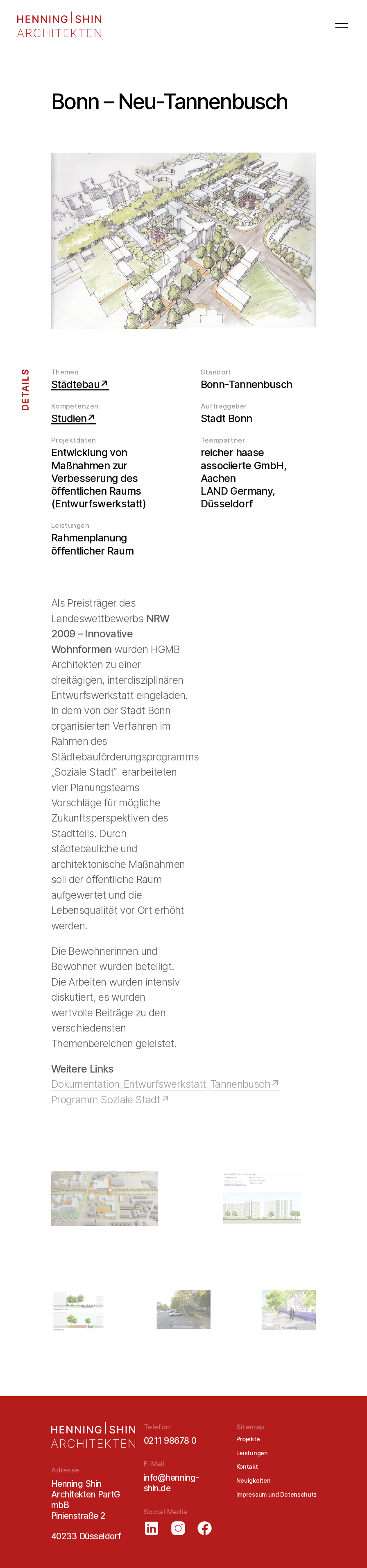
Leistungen (252, 1453)
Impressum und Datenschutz (276, 1494)
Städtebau (75, 384)
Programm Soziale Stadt (105, 1099)
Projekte (248, 1439)
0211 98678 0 (170, 1441)
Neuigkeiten (253, 1480)
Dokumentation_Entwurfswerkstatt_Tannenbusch (160, 1084)
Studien (69, 418)
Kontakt (247, 1466)
